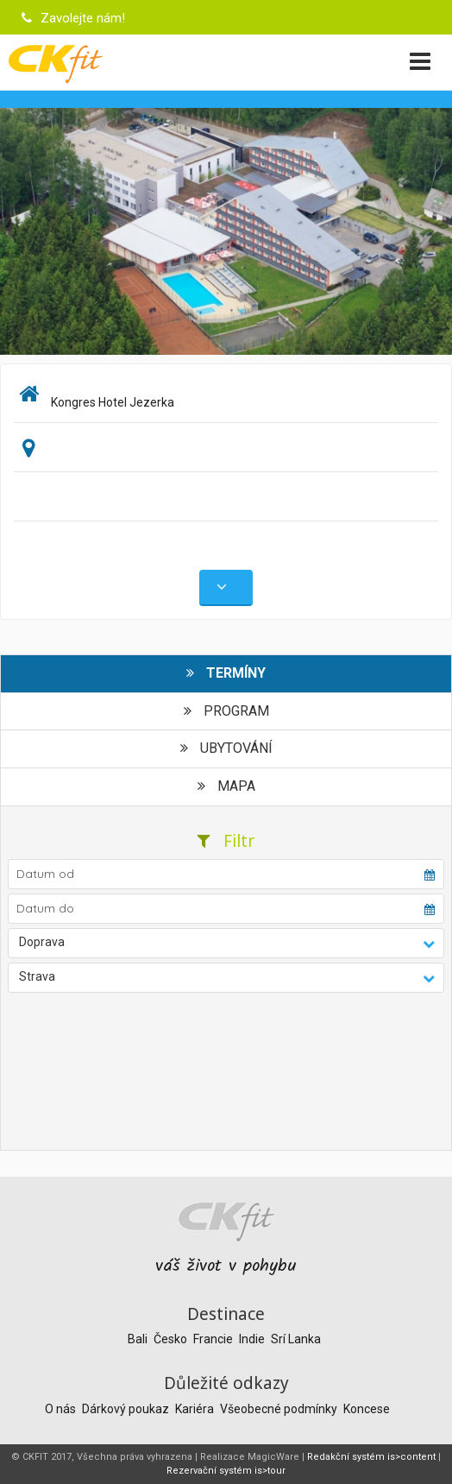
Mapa (226, 786)
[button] (226, 943)
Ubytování (226, 748)
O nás (61, 1409)
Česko (172, 1339)
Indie (253, 1339)
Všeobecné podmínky (280, 1409)
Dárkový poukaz (127, 1409)
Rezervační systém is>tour (226, 1470)
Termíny (226, 673)
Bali (139, 1339)
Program (226, 711)
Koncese (366, 1409)
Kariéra (196, 1409)
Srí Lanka (296, 1339)
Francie (214, 1339)
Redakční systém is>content (371, 1456)
